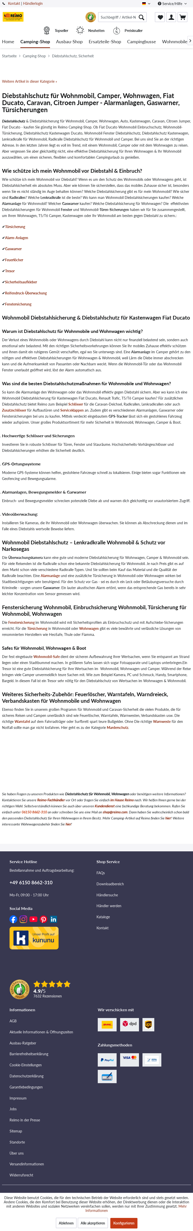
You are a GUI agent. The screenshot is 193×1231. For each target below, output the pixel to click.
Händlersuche (107, 895)
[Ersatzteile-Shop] (105, 42)
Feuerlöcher (14, 260)
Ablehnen (66, 1223)
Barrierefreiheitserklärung (29, 1054)
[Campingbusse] (141, 42)
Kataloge (103, 917)
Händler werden (108, 906)
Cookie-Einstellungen (26, 1065)
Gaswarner (13, 249)
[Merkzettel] (160, 17)
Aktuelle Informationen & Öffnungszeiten (41, 1032)
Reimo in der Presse (25, 1120)
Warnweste (162, 721)
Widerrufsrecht (21, 1175)
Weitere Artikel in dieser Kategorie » (29, 81)
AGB (13, 1021)
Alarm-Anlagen (16, 238)
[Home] (8, 42)
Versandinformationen (27, 1164)
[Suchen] (141, 17)
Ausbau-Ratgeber (23, 1043)
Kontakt (14, 3)
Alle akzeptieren (93, 1223)
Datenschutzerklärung (26, 1076)
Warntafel (22, 721)
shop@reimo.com (115, 812)
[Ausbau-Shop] (69, 42)
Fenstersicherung (18, 304)
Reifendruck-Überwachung (26, 293)
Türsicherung (15, 227)
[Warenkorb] (182, 17)
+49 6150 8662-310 (31, 882)
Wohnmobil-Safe (46, 656)
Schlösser (75, 404)
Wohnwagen (89, 628)
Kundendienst (105, 806)
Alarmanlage (50, 576)
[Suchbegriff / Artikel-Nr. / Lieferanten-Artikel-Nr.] (122, 17)
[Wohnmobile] (174, 42)
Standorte (17, 1142)
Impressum (18, 1098)
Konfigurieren (123, 1223)
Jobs (13, 1109)
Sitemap (16, 1131)
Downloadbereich (110, 884)
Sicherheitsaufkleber (21, 282)
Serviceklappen (72, 410)
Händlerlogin (33, 3)
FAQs (100, 873)
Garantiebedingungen (26, 1087)
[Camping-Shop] (35, 42)
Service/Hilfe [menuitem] (170, 4)
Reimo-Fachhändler (51, 800)
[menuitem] (122, 17)
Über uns (17, 1153)
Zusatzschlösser (14, 410)
